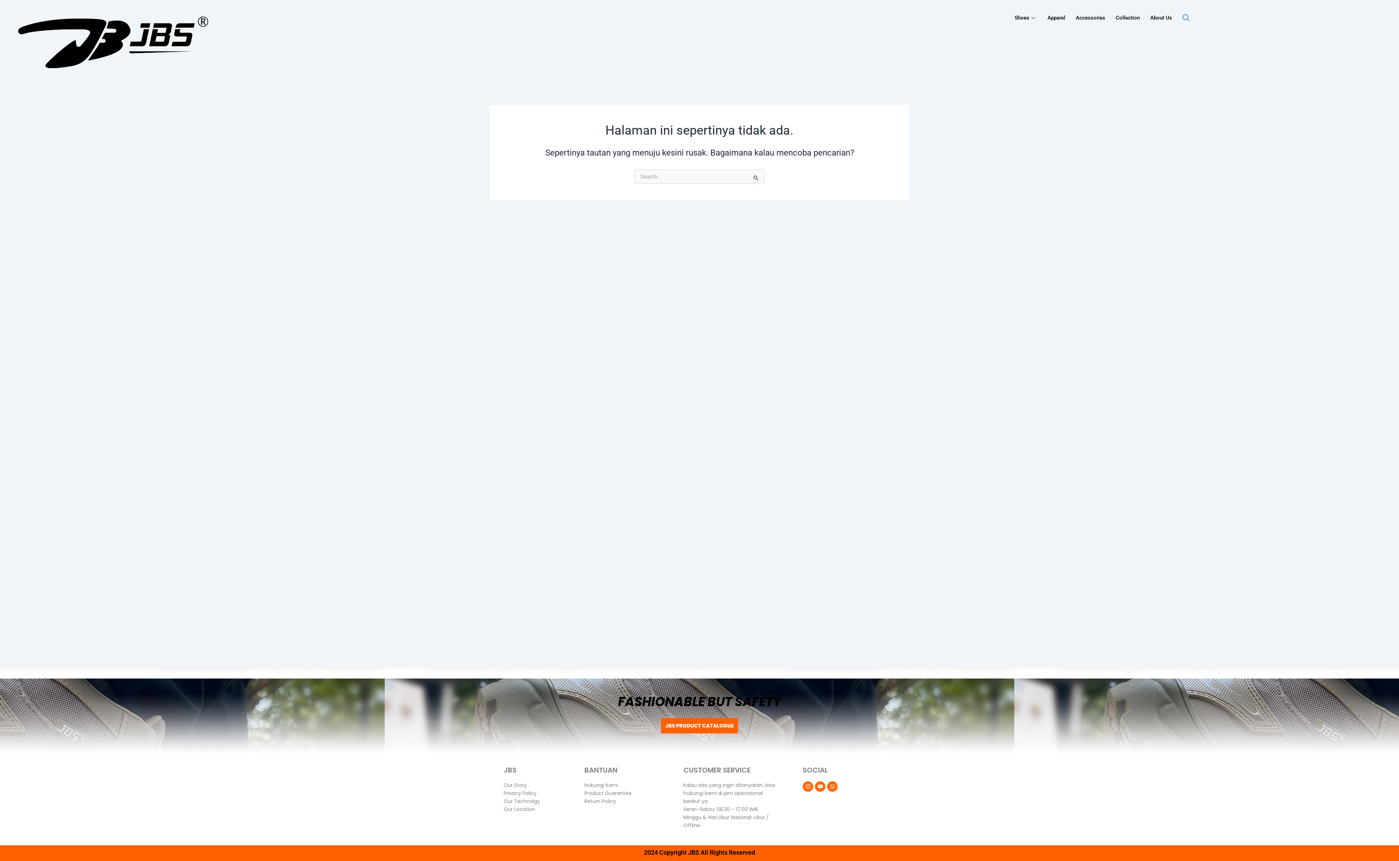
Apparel (1056, 18)
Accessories (1090, 18)
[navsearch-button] (1186, 18)
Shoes (1026, 18)
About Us (1161, 18)
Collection (1128, 18)
